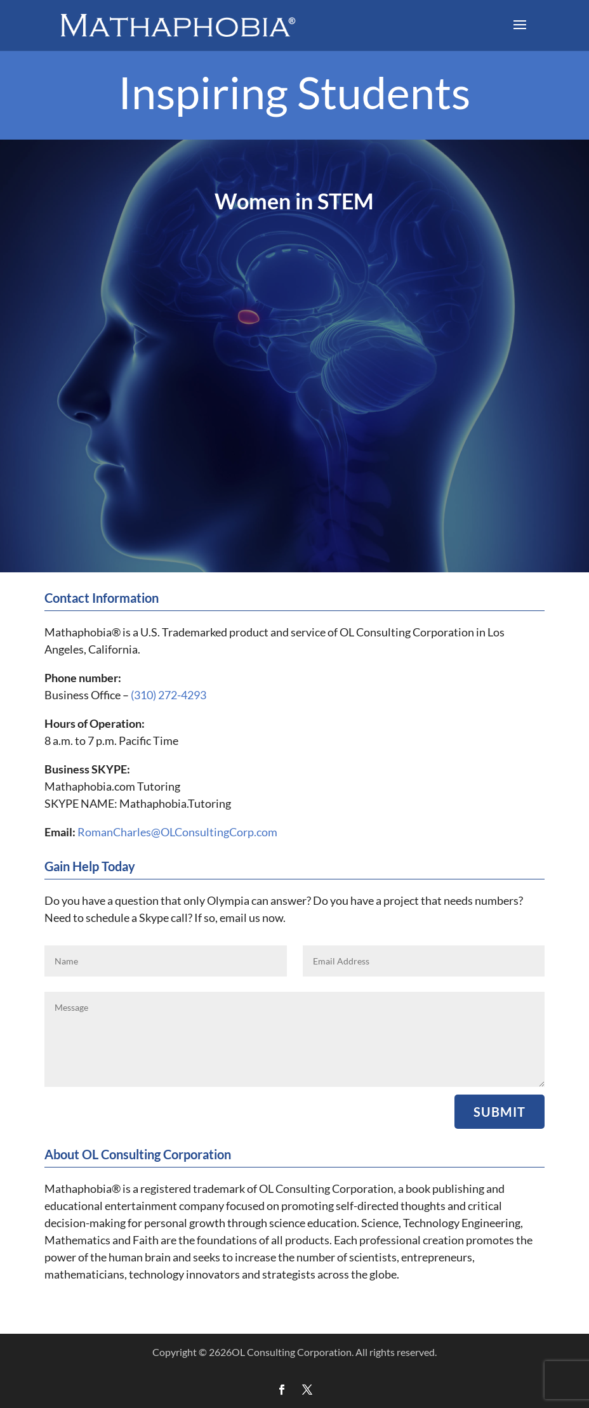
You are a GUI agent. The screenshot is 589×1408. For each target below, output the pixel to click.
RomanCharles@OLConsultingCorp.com (177, 832)
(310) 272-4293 (168, 695)
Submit (499, 1111)
